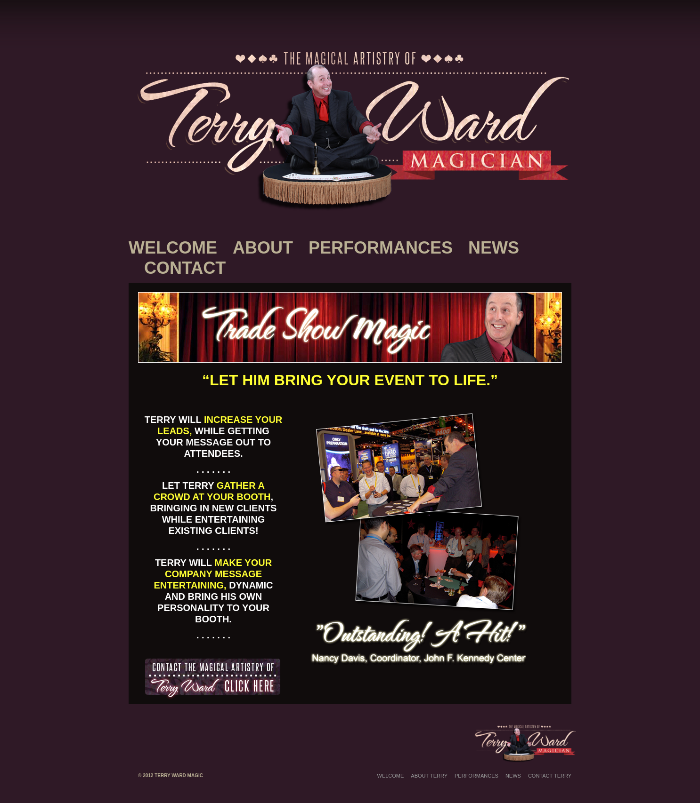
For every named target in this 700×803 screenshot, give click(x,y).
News (493, 247)
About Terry (429, 776)
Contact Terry (549, 776)
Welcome (173, 247)
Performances (381, 247)
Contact (185, 268)
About (263, 247)
